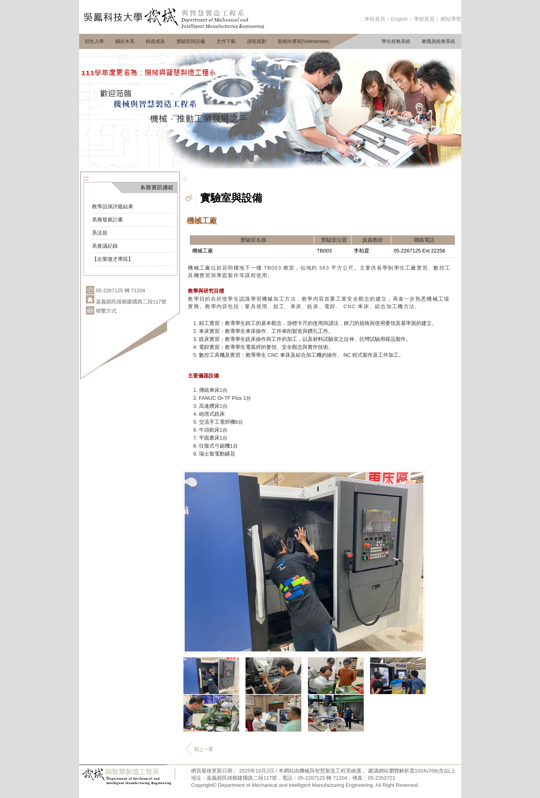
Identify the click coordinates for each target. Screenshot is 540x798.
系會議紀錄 (105, 246)
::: (363, 19)
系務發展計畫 (107, 220)
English (399, 19)
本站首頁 (375, 19)
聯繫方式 (106, 311)
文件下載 (226, 41)
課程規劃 (256, 41)
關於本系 (125, 41)
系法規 (99, 233)
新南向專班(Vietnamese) (304, 41)
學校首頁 (424, 19)
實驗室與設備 (190, 41)
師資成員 (155, 41)
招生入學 (94, 41)
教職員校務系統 (438, 41)
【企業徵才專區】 (112, 259)
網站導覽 (451, 19)
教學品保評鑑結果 (112, 206)
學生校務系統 (396, 41)
